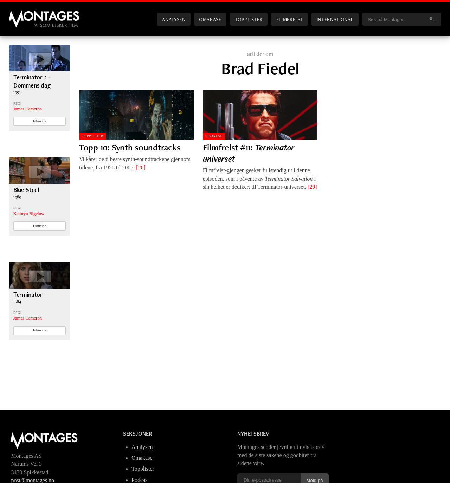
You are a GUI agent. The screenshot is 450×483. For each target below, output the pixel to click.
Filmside (39, 121)
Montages (20, 13)
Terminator (28, 294)
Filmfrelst (289, 19)
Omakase (210, 19)
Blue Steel (26, 190)
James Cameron (27, 109)
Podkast (213, 136)
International (335, 19)
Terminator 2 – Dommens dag (32, 81)
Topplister (248, 19)
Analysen (173, 19)
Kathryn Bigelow (29, 213)
